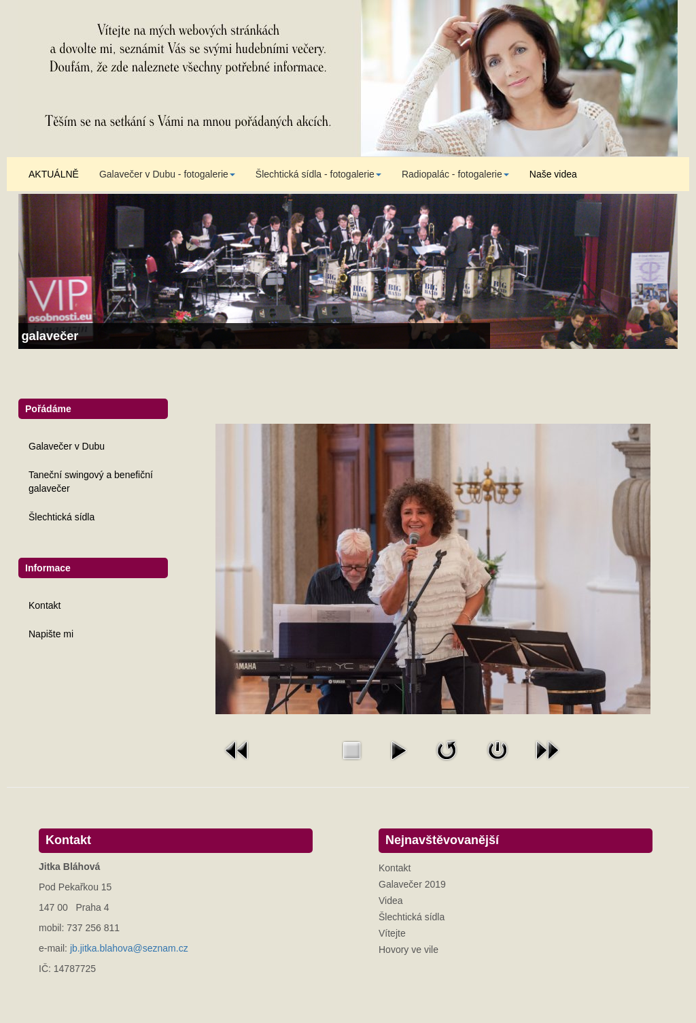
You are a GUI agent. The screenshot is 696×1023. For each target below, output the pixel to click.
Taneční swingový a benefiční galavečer (91, 481)
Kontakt (44, 605)
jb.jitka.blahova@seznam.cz (129, 948)
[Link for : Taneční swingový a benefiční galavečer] (348, 271)
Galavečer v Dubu (67, 446)
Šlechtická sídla (61, 517)
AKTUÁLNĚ (54, 174)
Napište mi (51, 633)
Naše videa (553, 174)
